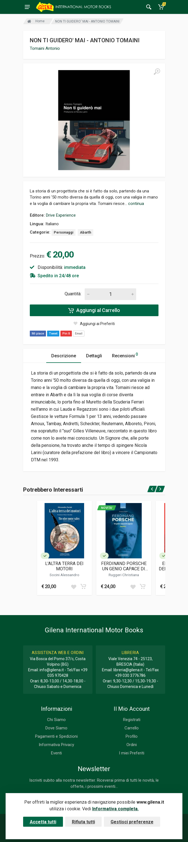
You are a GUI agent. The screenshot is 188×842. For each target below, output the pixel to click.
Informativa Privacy (56, 744)
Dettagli (94, 355)
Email (78, 333)
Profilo (132, 736)
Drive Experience (61, 215)
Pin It (66, 333)
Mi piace (38, 333)
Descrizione (63, 355)
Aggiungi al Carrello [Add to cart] (94, 310)
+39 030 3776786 (130, 675)
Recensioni (125, 354)
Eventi (56, 753)
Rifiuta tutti (83, 821)
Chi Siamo (56, 719)
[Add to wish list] (73, 586)
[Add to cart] (83, 586)
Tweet (53, 333)
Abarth (85, 232)
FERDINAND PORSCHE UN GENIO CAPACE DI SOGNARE (124, 566)
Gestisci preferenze (132, 821)
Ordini (131, 744)
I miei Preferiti (131, 753)
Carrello (131, 727)
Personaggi (63, 232)
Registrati (131, 719)
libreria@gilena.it (128, 670)
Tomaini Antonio (45, 48)
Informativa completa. (115, 808)
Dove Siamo (56, 727)
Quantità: (73, 293)
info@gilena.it (52, 670)
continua (136, 203)
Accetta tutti (43, 821)
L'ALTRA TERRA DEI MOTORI (64, 566)
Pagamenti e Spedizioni (56, 736)
